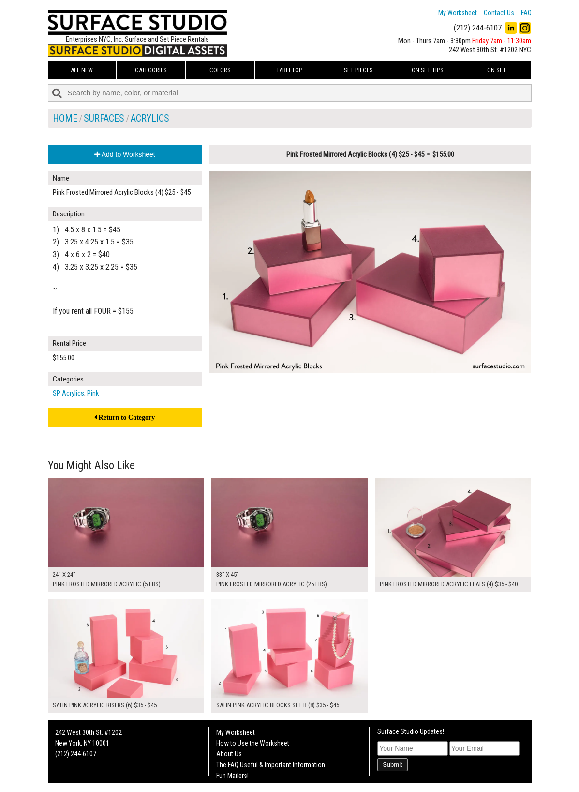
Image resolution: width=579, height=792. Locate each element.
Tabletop (289, 70)
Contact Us (499, 12)
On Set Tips (428, 70)
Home (65, 118)
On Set (496, 70)
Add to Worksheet (124, 154)
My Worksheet (457, 12)
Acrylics (150, 118)
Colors (220, 70)
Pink (93, 393)
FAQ (526, 12)
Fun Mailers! (232, 775)
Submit (392, 764)
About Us (229, 754)
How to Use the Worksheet (252, 743)
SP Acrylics (68, 393)
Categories (151, 70)
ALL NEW (82, 70)
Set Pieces (358, 70)
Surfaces (104, 118)
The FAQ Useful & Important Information (270, 765)
